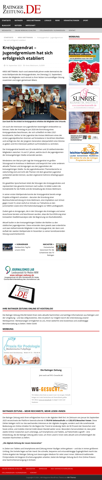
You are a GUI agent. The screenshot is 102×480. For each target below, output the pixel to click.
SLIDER (42, 65)
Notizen (18, 25)
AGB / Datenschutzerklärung (62, 469)
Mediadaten (6, 30)
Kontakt (72, 30)
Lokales (47, 20)
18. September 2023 (14, 65)
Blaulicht (6, 25)
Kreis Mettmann (33, 20)
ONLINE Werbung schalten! (25, 30)
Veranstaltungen (71, 20)
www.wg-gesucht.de (45, 400)
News (57, 20)
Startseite (6, 20)
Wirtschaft (30, 25)
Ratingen (19, 20)
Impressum (43, 469)
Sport (85, 20)
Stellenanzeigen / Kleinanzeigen (52, 30)
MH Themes (71, 477)
